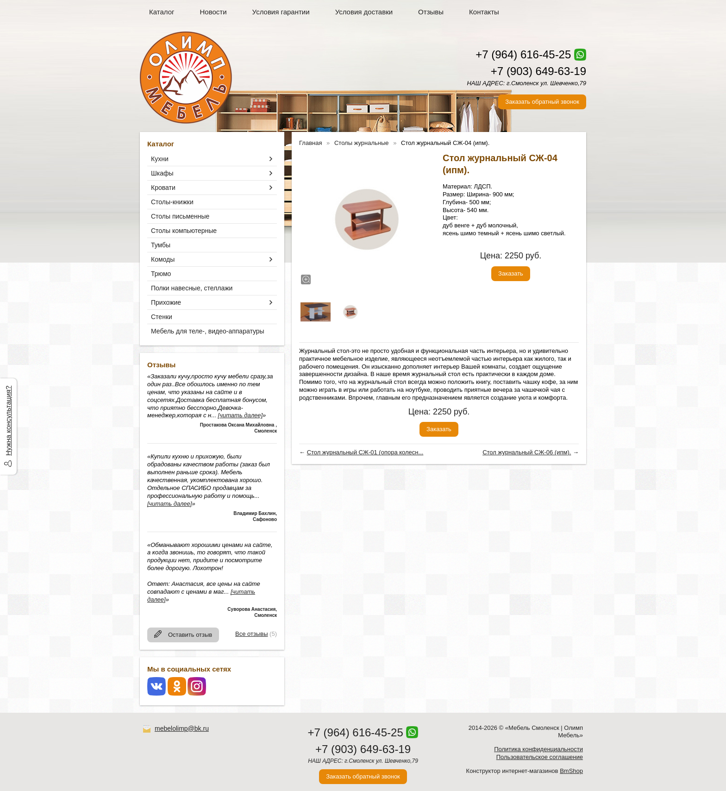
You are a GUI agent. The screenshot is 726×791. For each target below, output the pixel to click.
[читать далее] (240, 415)
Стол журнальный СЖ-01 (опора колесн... (365, 452)
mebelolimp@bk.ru (182, 728)
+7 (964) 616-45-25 (523, 54)
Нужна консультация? (8, 421)
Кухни (160, 159)
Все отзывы (251, 633)
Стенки (161, 316)
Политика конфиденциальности (538, 749)
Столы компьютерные (184, 230)
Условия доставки (364, 12)
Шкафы (162, 173)
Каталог (162, 12)
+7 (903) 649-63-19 (538, 71)
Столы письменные (180, 216)
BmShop (571, 770)
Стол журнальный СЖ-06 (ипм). (526, 452)
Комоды (163, 259)
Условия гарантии (281, 12)
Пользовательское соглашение (539, 756)
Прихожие (166, 302)
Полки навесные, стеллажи (191, 288)
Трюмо (161, 273)
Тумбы (160, 245)
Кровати (163, 187)
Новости (213, 12)
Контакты (484, 12)
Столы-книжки (172, 202)
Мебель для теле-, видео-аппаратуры (207, 331)
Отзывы (431, 12)
